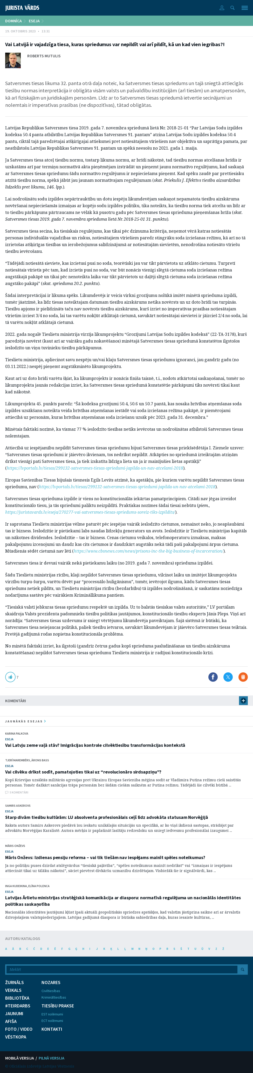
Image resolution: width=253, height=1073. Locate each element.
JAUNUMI (14, 1013)
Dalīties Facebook (213, 677)
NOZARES (51, 982)
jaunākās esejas (25, 721)
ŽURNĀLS (14, 982)
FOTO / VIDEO (18, 1029)
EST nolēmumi (52, 1014)
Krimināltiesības (54, 997)
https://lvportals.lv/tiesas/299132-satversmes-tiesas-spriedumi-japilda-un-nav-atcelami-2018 (95, 468)
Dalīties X (228, 677)
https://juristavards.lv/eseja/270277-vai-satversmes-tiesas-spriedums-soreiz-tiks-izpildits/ (90, 512)
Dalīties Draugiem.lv (243, 677)
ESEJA (34, 20)
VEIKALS (13, 990)
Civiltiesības (51, 990)
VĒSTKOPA (15, 1037)
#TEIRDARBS (17, 1005)
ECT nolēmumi (52, 1020)
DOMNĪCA (13, 20)
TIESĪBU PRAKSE (58, 1005)
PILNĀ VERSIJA (51, 1058)
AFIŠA (11, 1021)
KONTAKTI (52, 1029)
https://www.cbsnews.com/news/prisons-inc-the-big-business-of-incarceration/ (148, 551)
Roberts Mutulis (44, 55)
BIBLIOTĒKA (17, 998)
